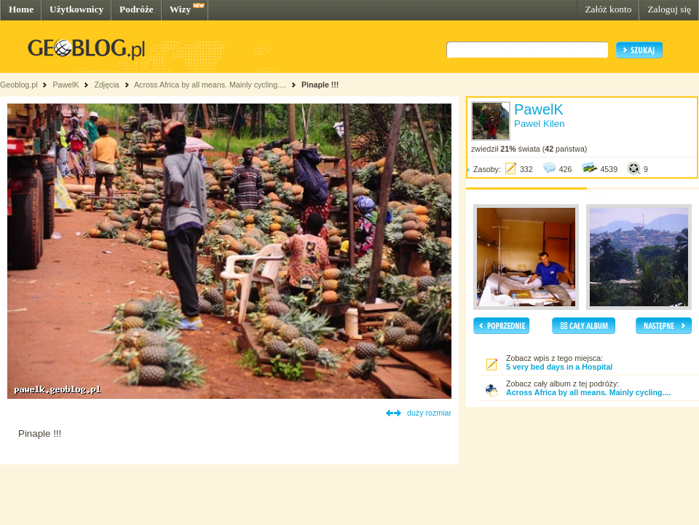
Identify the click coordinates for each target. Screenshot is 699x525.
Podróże (136, 9)
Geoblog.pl (19, 84)
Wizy (180, 9)
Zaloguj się (669, 9)
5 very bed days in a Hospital (559, 366)
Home (21, 9)
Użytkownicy (76, 9)
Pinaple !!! (320, 84)
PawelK (65, 84)
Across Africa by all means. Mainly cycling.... (210, 84)
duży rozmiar (429, 412)
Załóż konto (608, 9)
